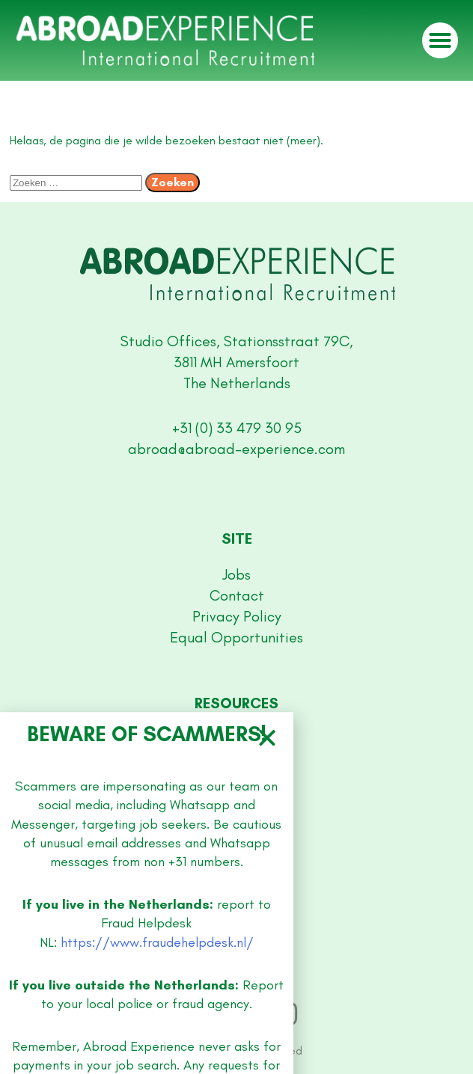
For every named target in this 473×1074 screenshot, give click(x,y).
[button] (267, 1059)
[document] (236, 537)
